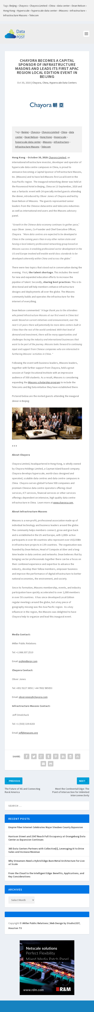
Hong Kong (9, 10)
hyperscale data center (44, 10)
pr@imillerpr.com (28, 661)
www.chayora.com (63, 502)
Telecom (34, 15)
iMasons (63, 10)
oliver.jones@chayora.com (33, 697)
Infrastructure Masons (15, 15)
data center (63, 5)
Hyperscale (23, 10)
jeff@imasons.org (28, 732)
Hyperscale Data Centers (63, 82)
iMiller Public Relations (35, 923)
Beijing (13, 5)
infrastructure (77, 10)
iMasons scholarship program (44, 382)
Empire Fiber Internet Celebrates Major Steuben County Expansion (45, 827)
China (52, 5)
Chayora (23, 5)
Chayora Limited (38, 5)
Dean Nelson (78, 5)
